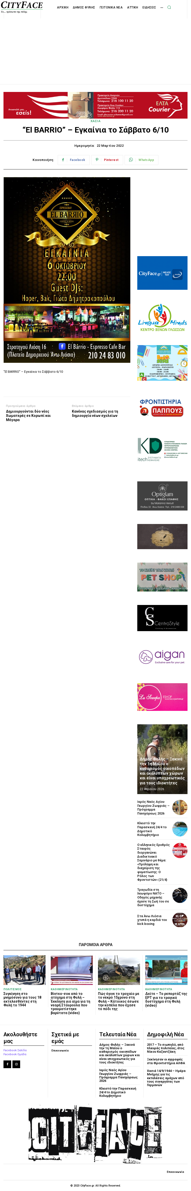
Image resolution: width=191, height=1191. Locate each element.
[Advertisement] (95, 46)
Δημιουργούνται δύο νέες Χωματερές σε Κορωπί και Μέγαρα (28, 415)
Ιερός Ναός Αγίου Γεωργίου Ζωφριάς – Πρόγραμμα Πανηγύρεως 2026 (153, 807)
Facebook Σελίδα (15, 1050)
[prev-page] (170, 733)
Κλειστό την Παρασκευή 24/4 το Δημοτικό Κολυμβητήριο (117, 1092)
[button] (169, 7)
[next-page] (179, 733)
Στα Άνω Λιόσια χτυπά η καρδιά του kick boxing (152, 920)
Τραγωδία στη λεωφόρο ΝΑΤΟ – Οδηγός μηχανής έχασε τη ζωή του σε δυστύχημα (153, 897)
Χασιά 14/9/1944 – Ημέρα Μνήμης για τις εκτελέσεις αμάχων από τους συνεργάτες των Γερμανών (166, 1078)
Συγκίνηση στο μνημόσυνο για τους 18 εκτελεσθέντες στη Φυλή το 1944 (22, 999)
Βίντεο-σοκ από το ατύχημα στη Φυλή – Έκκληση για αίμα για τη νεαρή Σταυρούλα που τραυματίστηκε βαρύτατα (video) (70, 1003)
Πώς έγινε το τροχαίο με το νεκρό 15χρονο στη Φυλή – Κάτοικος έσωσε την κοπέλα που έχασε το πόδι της (118, 1001)
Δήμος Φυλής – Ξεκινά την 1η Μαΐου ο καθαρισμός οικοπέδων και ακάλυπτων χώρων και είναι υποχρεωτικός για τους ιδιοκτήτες (162, 771)
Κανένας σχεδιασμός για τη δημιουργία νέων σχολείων (95, 413)
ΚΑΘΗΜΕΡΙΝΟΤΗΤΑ (64, 989)
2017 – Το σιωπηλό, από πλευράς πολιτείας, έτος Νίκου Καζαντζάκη (166, 1048)
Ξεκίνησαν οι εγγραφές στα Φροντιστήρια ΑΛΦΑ (166, 1061)
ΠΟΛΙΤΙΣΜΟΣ (12, 989)
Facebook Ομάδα (14, 1054)
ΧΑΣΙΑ (96, 121)
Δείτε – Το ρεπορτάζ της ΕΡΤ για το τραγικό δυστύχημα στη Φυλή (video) (166, 999)
